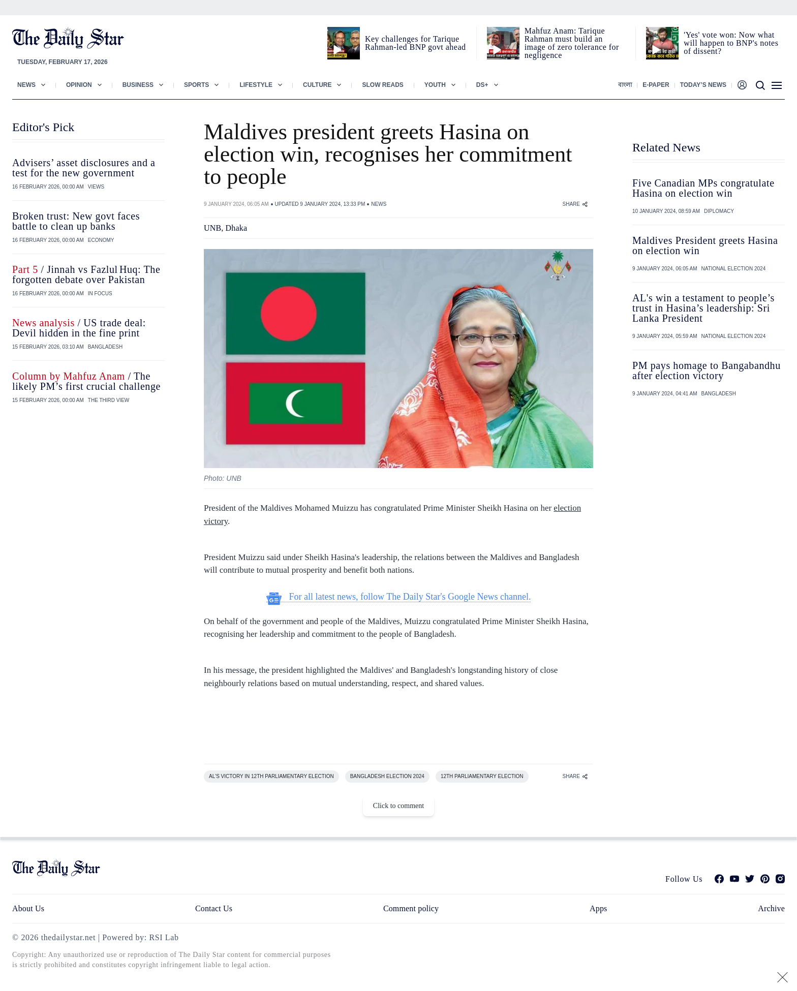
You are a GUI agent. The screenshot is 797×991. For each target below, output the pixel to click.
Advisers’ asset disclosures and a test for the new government (84, 167)
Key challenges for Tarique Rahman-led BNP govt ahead (415, 43)
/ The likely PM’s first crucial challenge (86, 381)
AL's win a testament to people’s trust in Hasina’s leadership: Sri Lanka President (703, 308)
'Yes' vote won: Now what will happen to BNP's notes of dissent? (731, 42)
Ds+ (482, 84)
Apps (598, 908)
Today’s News (703, 84)
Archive (771, 908)
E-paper (655, 84)
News (26, 84)
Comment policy (411, 908)
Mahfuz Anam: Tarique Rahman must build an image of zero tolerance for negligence (572, 42)
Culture (317, 84)
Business (138, 84)
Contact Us (213, 908)
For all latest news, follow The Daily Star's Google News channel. (398, 597)
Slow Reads (382, 84)
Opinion (79, 84)
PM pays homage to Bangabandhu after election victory (706, 370)
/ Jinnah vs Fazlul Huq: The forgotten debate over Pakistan (86, 274)
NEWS (378, 204)
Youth (435, 84)
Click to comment (398, 806)
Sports (196, 84)
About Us (28, 908)
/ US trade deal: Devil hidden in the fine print (79, 327)
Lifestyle (255, 84)
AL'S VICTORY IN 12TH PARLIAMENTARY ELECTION (271, 776)
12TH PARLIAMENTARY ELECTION (482, 776)
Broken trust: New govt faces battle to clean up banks (76, 221)
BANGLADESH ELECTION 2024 (387, 776)
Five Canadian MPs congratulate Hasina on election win (703, 188)
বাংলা (625, 84)
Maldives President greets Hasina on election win (705, 245)
